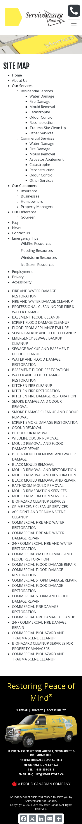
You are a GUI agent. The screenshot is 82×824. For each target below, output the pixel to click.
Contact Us (21, 233)
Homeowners (32, 201)
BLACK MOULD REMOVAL (33, 464)
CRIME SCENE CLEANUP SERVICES (40, 506)
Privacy (18, 276)
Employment (22, 271)
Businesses (30, 196)
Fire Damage (40, 101)
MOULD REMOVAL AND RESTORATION (44, 469)
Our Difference (24, 212)
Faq (15, 222)
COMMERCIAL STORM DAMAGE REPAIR (44, 580)
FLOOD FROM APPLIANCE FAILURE (40, 327)
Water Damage (42, 96)
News (16, 227)
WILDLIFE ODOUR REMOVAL (35, 438)
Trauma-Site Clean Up (48, 127)
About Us (19, 80)
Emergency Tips (25, 238)
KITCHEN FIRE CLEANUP (32, 385)
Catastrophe (40, 112)
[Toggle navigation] (74, 25)
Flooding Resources (37, 250)
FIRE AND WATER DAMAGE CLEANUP (42, 301)
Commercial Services (37, 138)
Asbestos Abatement (47, 159)
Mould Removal (42, 106)
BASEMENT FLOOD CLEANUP (36, 317)
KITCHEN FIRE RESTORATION (36, 390)
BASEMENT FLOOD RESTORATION (40, 369)
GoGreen (28, 217)
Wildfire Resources (36, 243)
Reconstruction (42, 122)
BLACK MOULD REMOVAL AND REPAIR (43, 480)
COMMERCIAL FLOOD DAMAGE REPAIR (44, 564)
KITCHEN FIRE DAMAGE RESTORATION (44, 396)
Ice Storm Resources (37, 264)
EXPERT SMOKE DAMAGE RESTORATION (45, 422)
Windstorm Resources (39, 257)
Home (17, 75)
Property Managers (37, 206)
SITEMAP (22, 710)
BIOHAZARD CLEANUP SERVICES (38, 501)
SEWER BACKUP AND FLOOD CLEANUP (44, 333)
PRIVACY (37, 710)
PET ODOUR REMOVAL (30, 433)
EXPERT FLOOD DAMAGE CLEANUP (41, 322)
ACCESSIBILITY (56, 710)
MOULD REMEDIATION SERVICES (39, 490)
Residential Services (37, 91)
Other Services (41, 133)
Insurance (29, 191)
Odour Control (41, 117)
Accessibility (21, 282)
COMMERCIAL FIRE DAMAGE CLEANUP (43, 617)
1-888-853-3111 (44, 769)
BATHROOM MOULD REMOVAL (38, 485)
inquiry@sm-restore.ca (46, 774)
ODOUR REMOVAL (27, 427)
